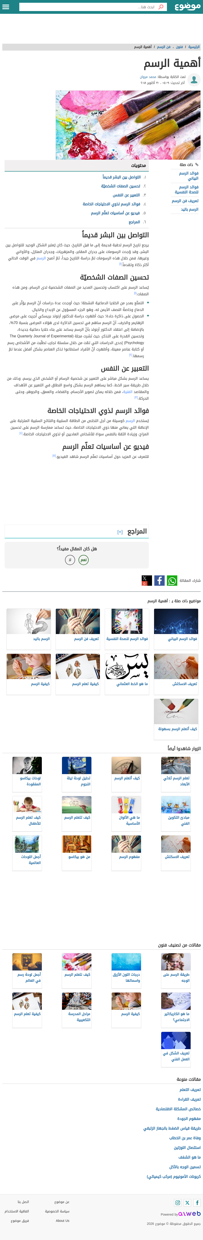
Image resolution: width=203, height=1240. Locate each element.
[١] (120, 263)
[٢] (130, 354)
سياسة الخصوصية (57, 1211)
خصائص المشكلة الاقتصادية (178, 1109)
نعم (84, 559)
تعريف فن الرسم (185, 200)
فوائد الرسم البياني (188, 176)
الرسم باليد (189, 209)
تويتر (147, 580)
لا (70, 559)
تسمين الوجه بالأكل (185, 1167)
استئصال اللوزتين (187, 1147)
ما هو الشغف (189, 1157)
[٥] (54, 455)
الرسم (41, 258)
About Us (62, 1221)
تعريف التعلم (190, 1089)
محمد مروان (148, 77)
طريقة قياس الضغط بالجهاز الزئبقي (172, 1128)
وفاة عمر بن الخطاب (185, 1138)
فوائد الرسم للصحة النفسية (186, 190)
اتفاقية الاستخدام (17, 1211)
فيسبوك (159, 580)
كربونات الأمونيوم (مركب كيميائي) (174, 1176)
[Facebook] (197, 1202)
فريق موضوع (20, 1221)
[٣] (136, 397)
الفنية (128, 391)
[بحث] (161, 7)
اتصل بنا (23, 1202)
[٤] (21, 433)
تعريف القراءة (189, 1099)
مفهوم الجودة (189, 1118)
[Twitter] (187, 1202)
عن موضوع (61, 1202)
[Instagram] (177, 1202)
